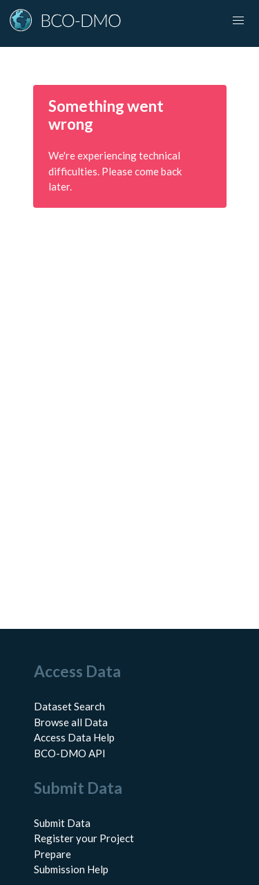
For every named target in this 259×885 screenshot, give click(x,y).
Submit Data (62, 823)
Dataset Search (69, 706)
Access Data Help (74, 737)
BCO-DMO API (70, 753)
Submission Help (71, 869)
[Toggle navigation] (238, 20)
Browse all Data (71, 722)
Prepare (52, 854)
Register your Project (84, 838)
